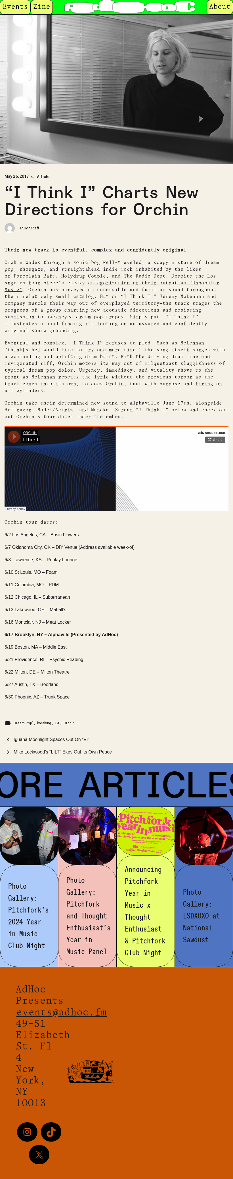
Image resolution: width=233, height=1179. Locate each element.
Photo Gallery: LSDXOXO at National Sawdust (201, 916)
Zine (41, 7)
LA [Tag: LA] (57, 723)
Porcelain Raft (34, 276)
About (219, 7)
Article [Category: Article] (43, 176)
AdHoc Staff (29, 228)
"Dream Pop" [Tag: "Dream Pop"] (23, 723)
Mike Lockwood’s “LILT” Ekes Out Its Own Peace (63, 752)
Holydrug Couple (83, 276)
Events (15, 7)
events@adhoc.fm (61, 1012)
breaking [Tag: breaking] (45, 723)
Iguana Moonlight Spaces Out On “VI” (51, 739)
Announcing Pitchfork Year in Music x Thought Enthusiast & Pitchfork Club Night (145, 911)
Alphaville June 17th (159, 403)
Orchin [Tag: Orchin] (69, 723)
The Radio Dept (144, 276)
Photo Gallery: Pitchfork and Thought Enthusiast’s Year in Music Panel (88, 915)
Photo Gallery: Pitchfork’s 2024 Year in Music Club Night (28, 916)
